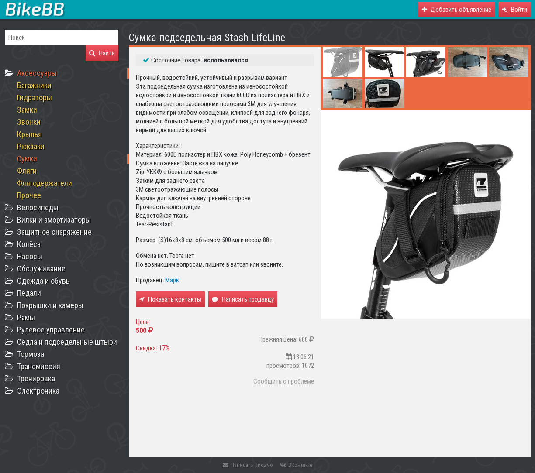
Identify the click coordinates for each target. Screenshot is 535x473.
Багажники (34, 85)
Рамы (26, 317)
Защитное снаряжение (54, 231)
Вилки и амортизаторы (54, 219)
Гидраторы (34, 97)
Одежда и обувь (43, 280)
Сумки (27, 158)
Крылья (29, 134)
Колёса (29, 244)
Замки (27, 109)
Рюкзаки (31, 146)
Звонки (29, 122)
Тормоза (30, 354)
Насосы (29, 256)
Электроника (38, 390)
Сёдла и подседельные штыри (67, 341)
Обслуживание (41, 268)
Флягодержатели (44, 183)
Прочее (29, 195)
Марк (172, 280)
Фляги (27, 170)
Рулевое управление (51, 329)
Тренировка (36, 378)
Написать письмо (248, 465)
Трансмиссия (38, 366)
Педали (29, 293)
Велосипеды (38, 207)
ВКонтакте (296, 465)
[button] (514, 9)
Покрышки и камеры (50, 305)
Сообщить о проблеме (283, 381)
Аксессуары (37, 73)
